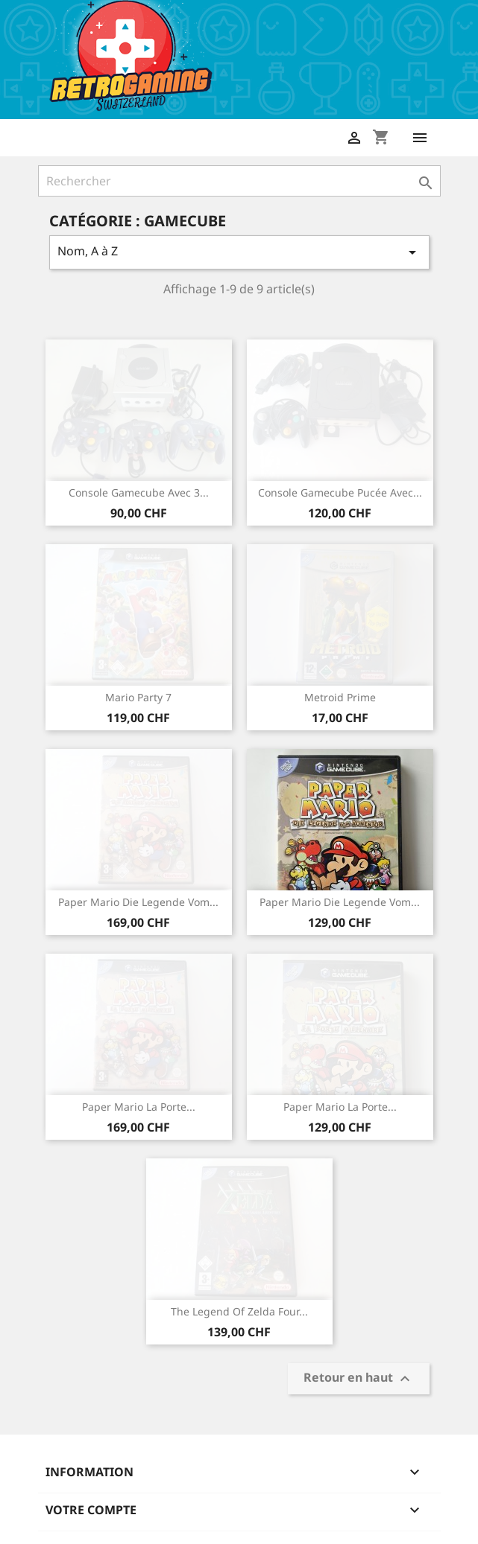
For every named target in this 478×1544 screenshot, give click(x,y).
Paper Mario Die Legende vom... (138, 902)
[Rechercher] (239, 181)
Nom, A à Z (239, 252)
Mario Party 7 (138, 697)
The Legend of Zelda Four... (239, 1311)
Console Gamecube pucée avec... (340, 492)
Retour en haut (359, 1378)
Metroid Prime (340, 697)
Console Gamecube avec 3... (139, 492)
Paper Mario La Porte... (138, 1107)
